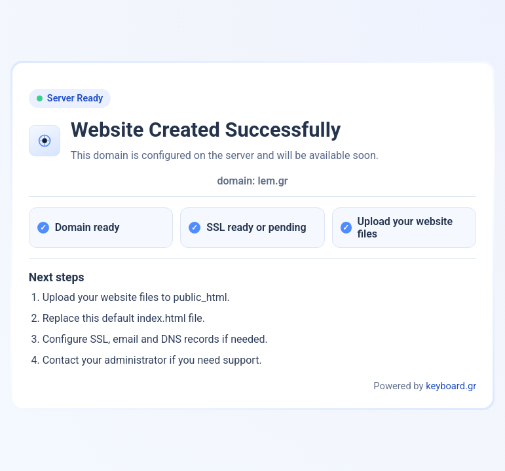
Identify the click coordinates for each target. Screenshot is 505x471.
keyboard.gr (451, 386)
